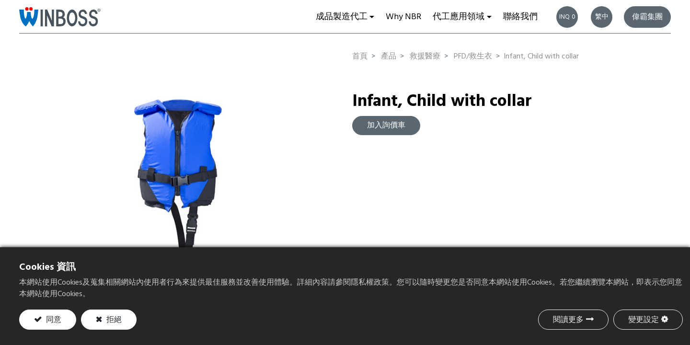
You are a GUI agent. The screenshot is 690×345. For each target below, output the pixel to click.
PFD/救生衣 (473, 56)
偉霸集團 (647, 17)
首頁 (360, 56)
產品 (388, 56)
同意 (52, 320)
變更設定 (643, 320)
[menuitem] (403, 17)
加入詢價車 (386, 125)
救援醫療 (425, 56)
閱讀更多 (568, 320)
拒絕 (113, 320)
